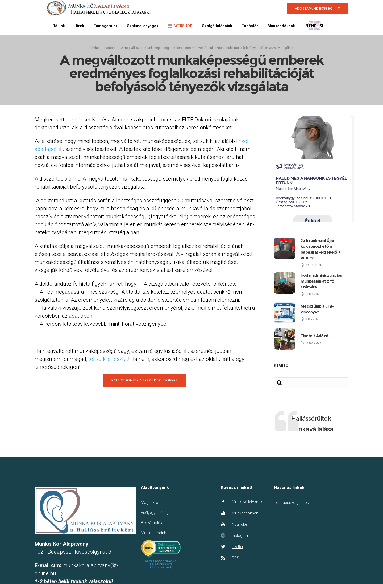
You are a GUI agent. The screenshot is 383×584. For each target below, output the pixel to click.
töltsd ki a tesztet (108, 363)
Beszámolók (151, 526)
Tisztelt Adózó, (315, 339)
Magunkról (150, 506)
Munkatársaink (153, 536)
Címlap (94, 50)
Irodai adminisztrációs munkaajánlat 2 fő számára (321, 285)
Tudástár (110, 50)
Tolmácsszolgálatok (291, 506)
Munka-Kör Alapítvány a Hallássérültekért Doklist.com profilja (161, 568)
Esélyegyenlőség (155, 516)
